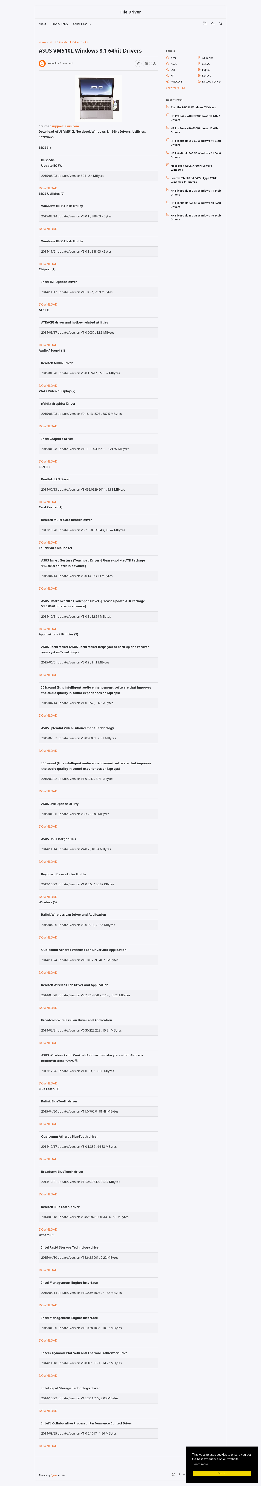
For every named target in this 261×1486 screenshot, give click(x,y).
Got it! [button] (222, 1473)
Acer (173, 58)
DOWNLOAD (48, 188)
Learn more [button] (200, 1464)
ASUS (174, 63)
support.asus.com (65, 126)
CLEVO (206, 63)
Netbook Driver (211, 81)
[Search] (220, 24)
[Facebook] (184, 1475)
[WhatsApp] (173, 1475)
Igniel (54, 1475)
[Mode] (212, 24)
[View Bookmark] (205, 23)
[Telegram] (178, 1475)
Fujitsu (206, 69)
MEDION (176, 81)
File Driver (130, 12)
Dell (173, 69)
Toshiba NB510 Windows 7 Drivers (193, 107)
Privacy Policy (59, 24)
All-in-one (207, 58)
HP (172, 75)
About (42, 24)
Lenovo (206, 75)
